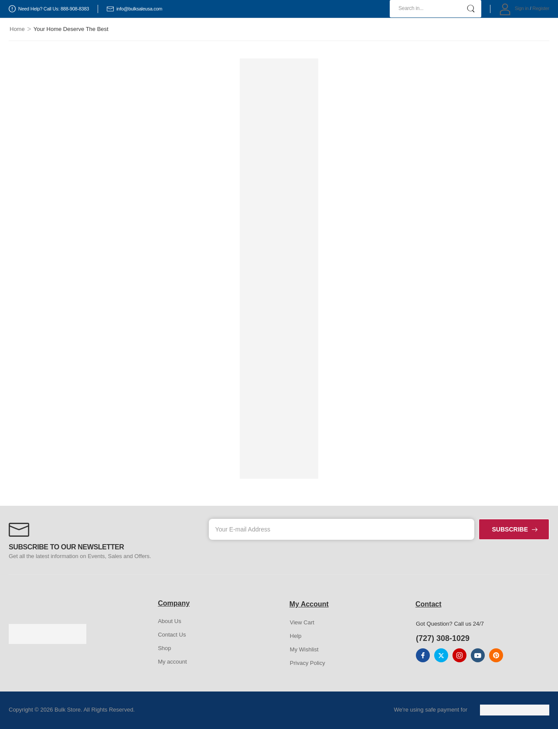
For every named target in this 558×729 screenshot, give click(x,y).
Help (296, 636)
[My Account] (513, 9)
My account (172, 661)
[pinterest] (496, 655)
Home (17, 29)
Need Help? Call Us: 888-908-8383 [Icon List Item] (49, 8)
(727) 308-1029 (443, 638)
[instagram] (459, 655)
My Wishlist (304, 649)
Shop (164, 648)
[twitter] (441, 655)
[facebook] (423, 655)
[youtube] (478, 655)
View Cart (302, 622)
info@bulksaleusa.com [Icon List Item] (134, 8)
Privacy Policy (307, 663)
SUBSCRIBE (510, 529)
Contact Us (172, 634)
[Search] (435, 8)
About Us (169, 621)
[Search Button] (470, 8)
